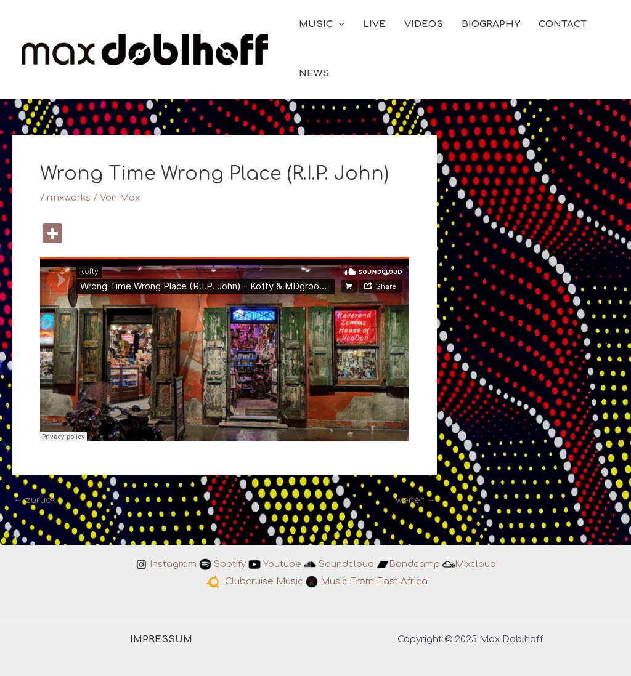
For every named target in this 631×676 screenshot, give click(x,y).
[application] (338, 24)
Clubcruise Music (264, 581)
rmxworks (69, 198)
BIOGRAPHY (491, 24)
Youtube (282, 564)
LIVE (374, 24)
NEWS (314, 73)
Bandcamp (414, 564)
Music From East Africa (374, 581)
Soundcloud (346, 564)
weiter (416, 500)
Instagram (173, 564)
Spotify (230, 564)
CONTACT (563, 24)
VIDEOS (423, 24)
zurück (35, 500)
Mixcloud (475, 564)
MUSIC (321, 24)
